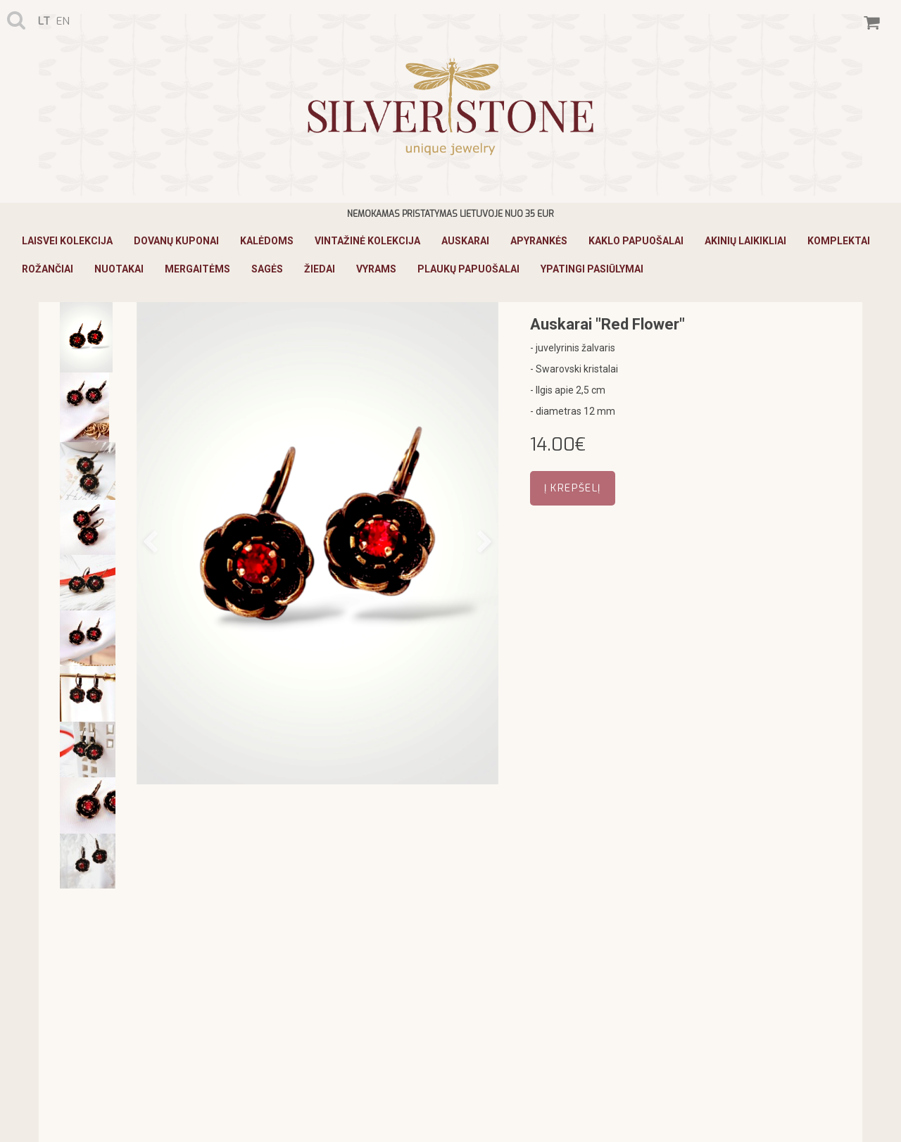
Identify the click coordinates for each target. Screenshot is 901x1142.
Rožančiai (47, 269)
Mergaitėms (197, 269)
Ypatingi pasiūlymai (592, 269)
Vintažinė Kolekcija (367, 240)
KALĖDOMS (267, 240)
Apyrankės (538, 240)
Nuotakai (119, 269)
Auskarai (465, 240)
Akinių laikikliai (745, 240)
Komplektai (838, 240)
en (63, 21)
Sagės (267, 269)
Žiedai (319, 269)
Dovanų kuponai (176, 240)
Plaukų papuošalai (468, 269)
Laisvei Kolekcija (67, 240)
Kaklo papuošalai (635, 240)
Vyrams (376, 269)
